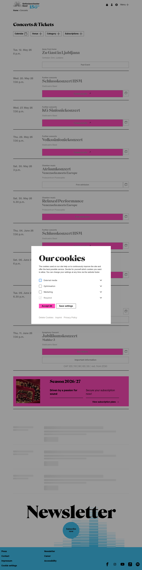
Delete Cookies (46, 317)
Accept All (47, 306)
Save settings (66, 306)
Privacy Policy (70, 317)
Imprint (58, 317)
